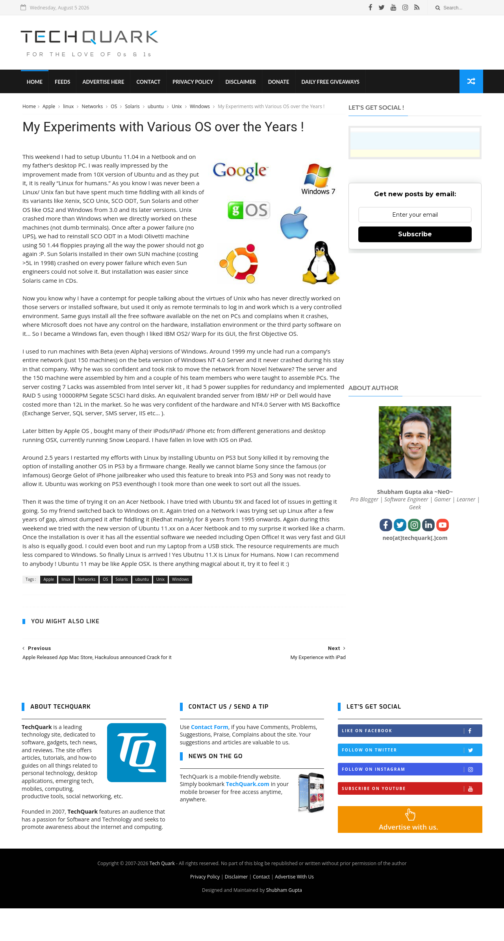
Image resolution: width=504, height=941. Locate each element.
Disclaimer (241, 82)
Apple (49, 107)
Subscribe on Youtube (412, 822)
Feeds (63, 82)
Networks (92, 107)
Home (35, 82)
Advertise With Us (294, 909)
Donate (279, 82)
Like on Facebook (412, 764)
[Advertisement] (339, 43)
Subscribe (415, 235)
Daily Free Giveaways (331, 82)
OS (113, 107)
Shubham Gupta (284, 922)
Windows (199, 107)
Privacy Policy (194, 82)
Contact (149, 82)
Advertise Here (104, 82)
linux (68, 107)
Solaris (132, 107)
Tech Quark (162, 896)
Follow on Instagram (412, 802)
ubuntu (155, 107)
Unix (176, 107)
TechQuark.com (247, 817)
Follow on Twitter (412, 783)
